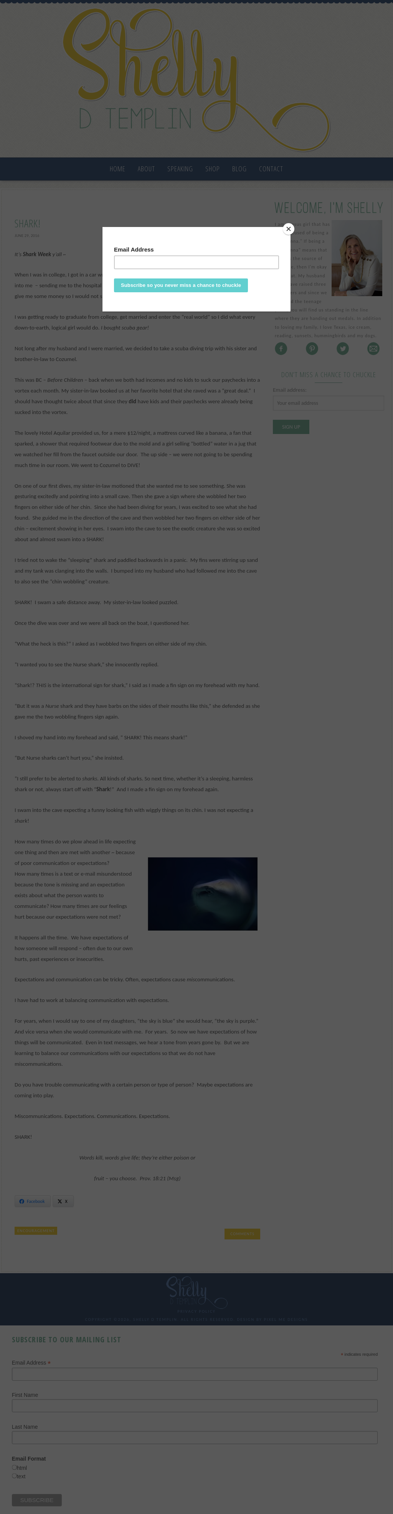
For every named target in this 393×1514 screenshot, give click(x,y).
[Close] (288, 229)
